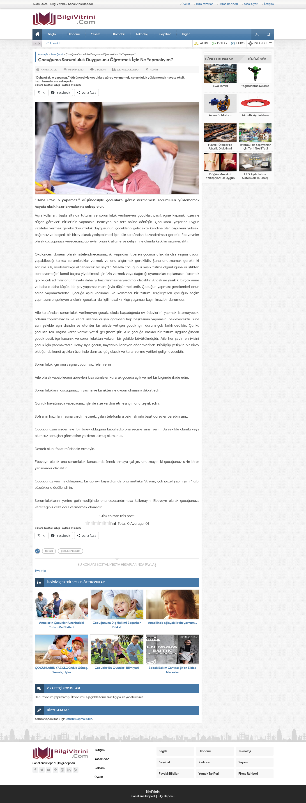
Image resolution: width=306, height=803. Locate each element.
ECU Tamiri (52, 43)
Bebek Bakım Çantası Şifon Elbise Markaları (172, 670)
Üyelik (186, 4)
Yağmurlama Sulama (255, 86)
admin (154, 69)
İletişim (269, 4)
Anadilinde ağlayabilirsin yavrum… (172, 623)
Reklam (99, 768)
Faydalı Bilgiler (169, 774)
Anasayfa (38, 34)
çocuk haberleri (70, 551)
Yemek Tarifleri (208, 774)
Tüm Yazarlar (204, 4)
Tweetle (40, 571)
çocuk (49, 551)
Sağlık (52, 34)
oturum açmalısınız (79, 719)
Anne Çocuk (57, 54)
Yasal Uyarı (251, 4)
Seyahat (165, 34)
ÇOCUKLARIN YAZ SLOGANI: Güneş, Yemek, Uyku (61, 670)
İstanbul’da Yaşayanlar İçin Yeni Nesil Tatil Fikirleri (255, 148)
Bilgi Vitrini (153, 792)
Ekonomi (73, 34)
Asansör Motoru (220, 115)
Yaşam (95, 34)
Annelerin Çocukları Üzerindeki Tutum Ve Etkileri (61, 625)
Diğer (186, 34)
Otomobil (117, 34)
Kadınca (203, 762)
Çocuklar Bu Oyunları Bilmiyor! (117, 668)
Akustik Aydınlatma (255, 115)
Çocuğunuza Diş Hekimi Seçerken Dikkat (117, 625)
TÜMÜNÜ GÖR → (258, 59)
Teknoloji (142, 34)
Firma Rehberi (228, 4)
